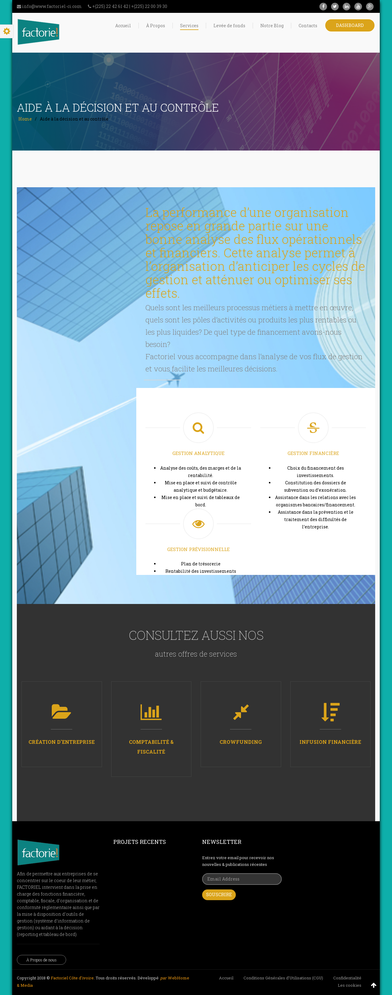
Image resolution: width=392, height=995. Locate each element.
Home (25, 119)
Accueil (226, 978)
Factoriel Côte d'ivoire (72, 978)
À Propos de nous (41, 960)
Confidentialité (347, 978)
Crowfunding (241, 742)
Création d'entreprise (61, 742)
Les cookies (349, 985)
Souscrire (219, 894)
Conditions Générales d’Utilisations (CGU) (283, 978)
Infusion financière (330, 742)
